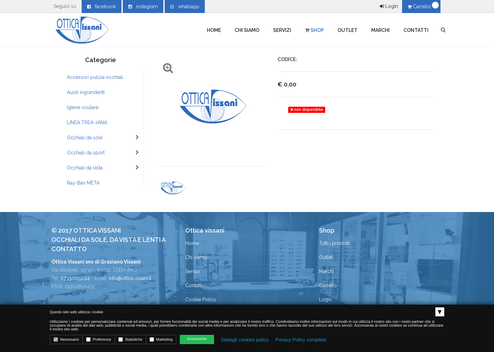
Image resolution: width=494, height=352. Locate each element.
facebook (101, 6)
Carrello (420, 6)
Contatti (415, 30)
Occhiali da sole (103, 137)
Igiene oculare (82, 107)
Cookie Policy (200, 299)
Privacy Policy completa (300, 339)
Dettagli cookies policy (245, 339)
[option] (173, 188)
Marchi (380, 30)
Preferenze (98, 339)
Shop (314, 30)
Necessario (66, 339)
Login (389, 6)
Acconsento (197, 339)
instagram (143, 6)
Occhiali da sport (103, 152)
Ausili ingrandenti (86, 92)
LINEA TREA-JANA (87, 122)
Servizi (282, 30)
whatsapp (184, 6)
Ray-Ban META (83, 183)
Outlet (347, 30)
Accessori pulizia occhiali (95, 77)
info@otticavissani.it (130, 278)
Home (214, 30)
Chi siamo (247, 30)
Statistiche (130, 339)
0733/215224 (75, 278)
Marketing (161, 339)
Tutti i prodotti (334, 243)
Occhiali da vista (103, 168)
